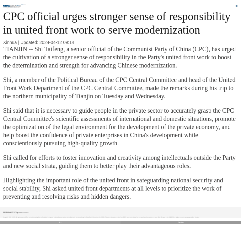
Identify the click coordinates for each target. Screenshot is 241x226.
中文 (60, 222)
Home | (5, 7)
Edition (24, 5)
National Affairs (13, 7)
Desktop (181, 222)
